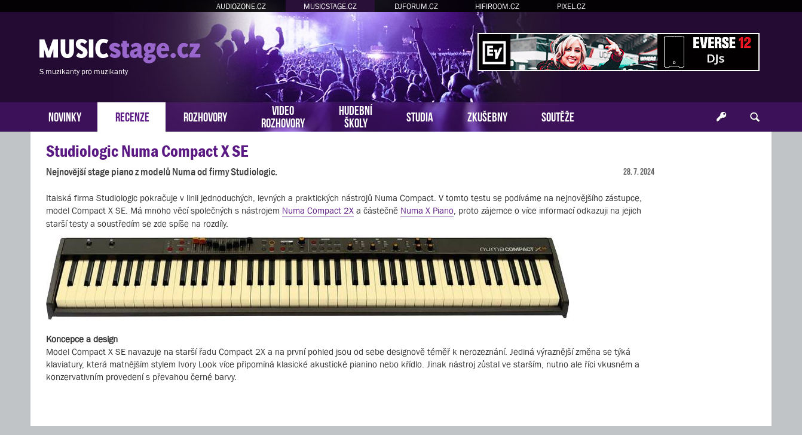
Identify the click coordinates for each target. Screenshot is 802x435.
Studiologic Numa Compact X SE (147, 151)
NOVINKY (64, 115)
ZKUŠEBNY (487, 115)
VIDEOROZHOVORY (283, 115)
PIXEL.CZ (571, 6)
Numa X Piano (427, 210)
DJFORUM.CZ (416, 6)
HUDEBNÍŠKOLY (355, 115)
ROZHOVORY (205, 115)
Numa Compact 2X (318, 210)
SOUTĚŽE (557, 115)
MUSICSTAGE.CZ (330, 6)
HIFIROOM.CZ (497, 6)
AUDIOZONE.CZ (241, 6)
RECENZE (132, 115)
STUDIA (419, 115)
